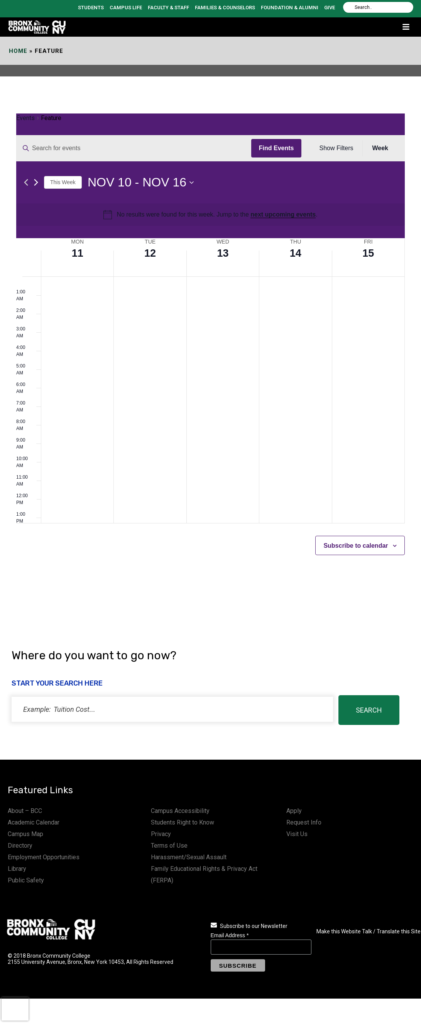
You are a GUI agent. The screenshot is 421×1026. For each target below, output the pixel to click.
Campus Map (25, 834)
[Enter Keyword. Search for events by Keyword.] (134, 148)
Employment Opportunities (43, 857)
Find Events (276, 148)
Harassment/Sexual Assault (189, 857)
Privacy (161, 834)
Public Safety (26, 880)
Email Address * (230, 935)
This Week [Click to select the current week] (63, 182)
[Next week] (36, 182)
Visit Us (297, 834)
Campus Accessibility (180, 810)
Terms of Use (169, 845)
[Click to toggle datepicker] (141, 182)
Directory (20, 845)
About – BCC (25, 810)
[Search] (378, 7)
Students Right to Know (182, 822)
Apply (294, 810)
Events (25, 118)
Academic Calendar (33, 822)
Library (17, 868)
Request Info (303, 822)
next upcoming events (283, 214)
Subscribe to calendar (355, 545)
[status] (172, 709)
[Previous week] (26, 182)
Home (18, 50)
